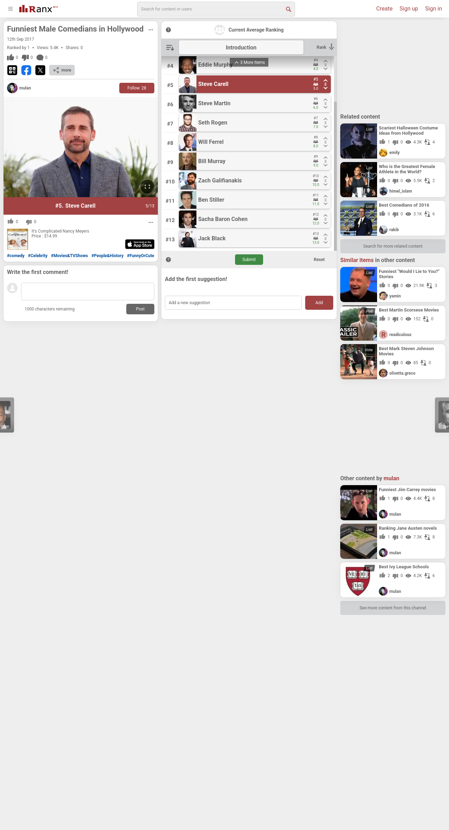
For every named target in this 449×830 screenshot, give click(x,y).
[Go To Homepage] (39, 8)
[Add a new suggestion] (233, 303)
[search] (216, 9)
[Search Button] (288, 8)
